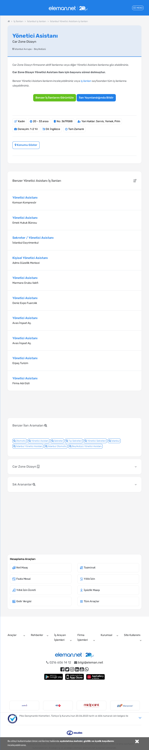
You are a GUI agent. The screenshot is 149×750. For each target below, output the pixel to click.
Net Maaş (20, 567)
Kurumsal (106, 635)
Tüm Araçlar (89, 601)
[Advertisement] (78, 404)
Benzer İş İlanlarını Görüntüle (55, 97)
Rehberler (37, 635)
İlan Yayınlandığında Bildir (96, 97)
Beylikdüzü (40, 49)
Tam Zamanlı (76, 129)
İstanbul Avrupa (23, 49)
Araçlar (12, 635)
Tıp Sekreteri (74, 440)
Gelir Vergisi (21, 601)
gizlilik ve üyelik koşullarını (99, 741)
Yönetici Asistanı (39, 440)
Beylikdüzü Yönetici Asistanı (85, 446)
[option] (24, 705)
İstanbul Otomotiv (56, 446)
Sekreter (57, 440)
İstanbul (114, 440)
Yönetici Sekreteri (95, 440)
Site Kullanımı (132, 635)
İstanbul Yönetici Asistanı (27, 446)
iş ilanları (86, 81)
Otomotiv (19, 440)
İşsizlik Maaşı (90, 590)
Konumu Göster (26, 145)
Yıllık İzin (87, 578)
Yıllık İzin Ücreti (24, 590)
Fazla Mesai (21, 578)
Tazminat (87, 567)
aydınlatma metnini (71, 741)
